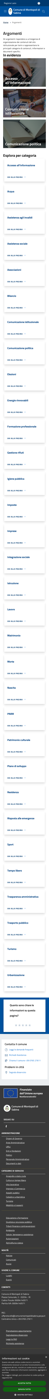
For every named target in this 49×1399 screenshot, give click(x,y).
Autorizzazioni (12, 1238)
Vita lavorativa (12, 1184)
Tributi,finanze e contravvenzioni (20, 1226)
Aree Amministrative (15, 1142)
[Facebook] (6, 1126)
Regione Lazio (10, 3)
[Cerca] (43, 11)
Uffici (8, 1146)
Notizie (9, 1255)
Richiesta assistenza (15, 1343)
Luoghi (9, 1275)
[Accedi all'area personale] (38, 3)
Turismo (9, 1201)
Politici (9, 1155)
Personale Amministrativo (17, 1159)
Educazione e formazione (17, 1217)
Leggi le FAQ (11, 1339)
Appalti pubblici (13, 1192)
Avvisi (8, 1263)
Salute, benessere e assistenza (19, 1234)
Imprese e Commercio (15, 1188)
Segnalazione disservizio (17, 1335)
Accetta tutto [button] (24, 1383)
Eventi (9, 1279)
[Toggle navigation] (5, 11)
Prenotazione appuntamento (18, 1330)
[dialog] (24, 1376)
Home (5, 22)
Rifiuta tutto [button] (24, 1389)
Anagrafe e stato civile (16, 1176)
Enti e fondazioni (13, 1150)
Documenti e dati (13, 1163)
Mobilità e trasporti (14, 1205)
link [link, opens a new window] (10, 1378)
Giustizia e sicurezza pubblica (19, 1222)
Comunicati (11, 1259)
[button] (24, 1394)
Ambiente (10, 1230)
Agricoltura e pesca (14, 1242)
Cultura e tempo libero (16, 1180)
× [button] (46, 1357)
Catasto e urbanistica (15, 1196)
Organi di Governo (14, 1138)
